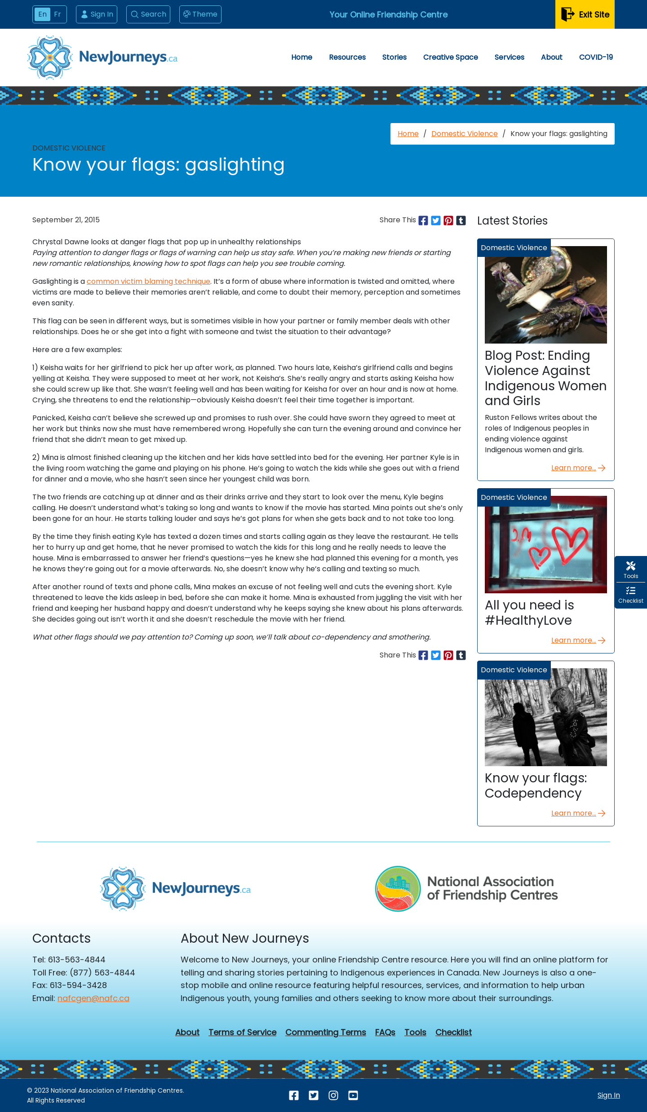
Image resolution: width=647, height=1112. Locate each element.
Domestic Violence (464, 133)
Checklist (453, 1032)
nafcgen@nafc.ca (93, 998)
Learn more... (579, 468)
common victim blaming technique (148, 281)
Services (509, 57)
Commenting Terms (325, 1032)
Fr (57, 14)
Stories (394, 57)
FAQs (385, 1032)
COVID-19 (596, 57)
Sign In (96, 14)
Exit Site (585, 14)
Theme (200, 14)
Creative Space (450, 57)
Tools (415, 1032)
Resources (347, 57)
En (42, 14)
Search (148, 14)
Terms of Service (242, 1032)
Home (301, 57)
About (552, 57)
